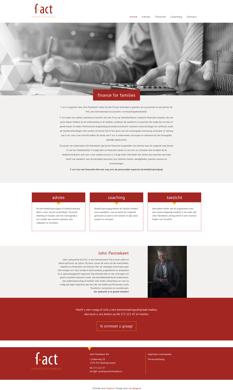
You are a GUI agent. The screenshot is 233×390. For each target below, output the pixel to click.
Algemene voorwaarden (159, 354)
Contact (192, 16)
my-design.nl (135, 388)
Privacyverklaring (156, 359)
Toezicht (160, 16)
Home (133, 16)
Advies (146, 16)
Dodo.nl (110, 388)
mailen (143, 314)
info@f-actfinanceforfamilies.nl (106, 371)
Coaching (176, 16)
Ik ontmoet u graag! (116, 326)
